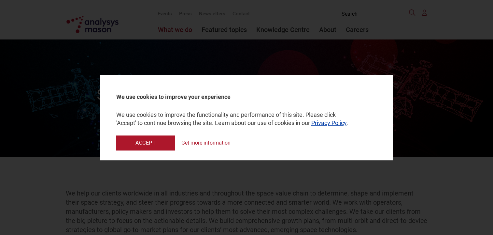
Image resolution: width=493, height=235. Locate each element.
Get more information (206, 143)
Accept (145, 143)
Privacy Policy (328, 123)
